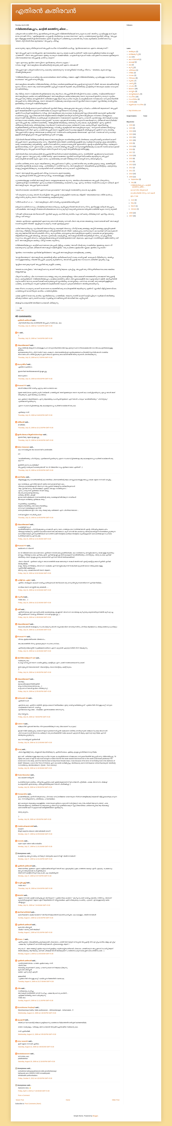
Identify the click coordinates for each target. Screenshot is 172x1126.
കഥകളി (131, 62)
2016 (131, 155)
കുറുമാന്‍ (20, 1020)
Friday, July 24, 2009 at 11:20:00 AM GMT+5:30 (34, 630)
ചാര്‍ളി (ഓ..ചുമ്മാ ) (24, 580)
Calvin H (20, 724)
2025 (131, 128)
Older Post (115, 1100)
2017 (131, 152)
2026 (131, 125)
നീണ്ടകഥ (132, 78)
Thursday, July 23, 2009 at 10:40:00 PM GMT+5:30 (35, 440)
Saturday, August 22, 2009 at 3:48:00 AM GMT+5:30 (36, 1047)
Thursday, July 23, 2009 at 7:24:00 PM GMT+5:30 (35, 326)
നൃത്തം (131, 81)
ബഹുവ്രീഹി (22, 364)
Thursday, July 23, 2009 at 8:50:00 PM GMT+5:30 (35, 379)
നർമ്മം (131, 73)
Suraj (19, 749)
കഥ (22, 310)
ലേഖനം (131, 88)
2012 (131, 168)
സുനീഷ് (20, 597)
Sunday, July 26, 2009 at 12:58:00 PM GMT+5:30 (35, 787)
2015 (131, 158)
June (133, 200)
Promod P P (21, 385)
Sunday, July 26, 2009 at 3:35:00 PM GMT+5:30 (34, 819)
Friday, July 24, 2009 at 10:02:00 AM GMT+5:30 (34, 573)
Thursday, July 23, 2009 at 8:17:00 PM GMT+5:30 (35, 357)
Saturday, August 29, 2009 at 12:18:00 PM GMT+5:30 (36, 1061)
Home (68, 1100)
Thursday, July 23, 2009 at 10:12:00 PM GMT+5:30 (35, 428)
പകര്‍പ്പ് (131, 83)
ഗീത (19, 988)
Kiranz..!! (20, 939)
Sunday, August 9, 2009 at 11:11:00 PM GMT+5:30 (35, 1000)
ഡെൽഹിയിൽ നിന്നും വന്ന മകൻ (143, 193)
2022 (131, 137)
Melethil (20, 895)
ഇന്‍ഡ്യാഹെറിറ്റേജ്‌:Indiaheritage (30, 434)
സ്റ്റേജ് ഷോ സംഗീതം (136, 104)
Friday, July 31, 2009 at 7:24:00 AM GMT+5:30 (34, 905)
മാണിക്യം (21, 477)
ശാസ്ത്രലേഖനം (134, 94)
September (135, 179)
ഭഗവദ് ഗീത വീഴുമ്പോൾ (139, 190)
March (133, 206)
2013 (131, 164)
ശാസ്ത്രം (132, 91)
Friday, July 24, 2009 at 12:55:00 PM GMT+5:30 (34, 691)
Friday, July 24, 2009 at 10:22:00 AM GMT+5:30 (34, 603)
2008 (131, 213)
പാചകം (131, 86)
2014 (131, 161)
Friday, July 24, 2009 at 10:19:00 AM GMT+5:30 (34, 590)
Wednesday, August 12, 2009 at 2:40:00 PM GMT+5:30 (37, 1013)
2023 (131, 134)
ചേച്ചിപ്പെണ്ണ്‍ (21, 883)
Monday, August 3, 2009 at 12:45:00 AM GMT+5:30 (35, 954)
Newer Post (20, 1100)
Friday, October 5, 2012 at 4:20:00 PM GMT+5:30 (35, 1078)
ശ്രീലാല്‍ (20, 422)
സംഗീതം (132, 97)
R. (18, 333)
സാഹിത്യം (133, 99)
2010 (131, 174)
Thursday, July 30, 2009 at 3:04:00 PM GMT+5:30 (35, 888)
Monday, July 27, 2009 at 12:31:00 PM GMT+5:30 (35, 859)
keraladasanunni (23, 1054)
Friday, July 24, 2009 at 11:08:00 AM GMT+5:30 (34, 617)
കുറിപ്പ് (131, 67)
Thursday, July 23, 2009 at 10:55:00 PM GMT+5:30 (35, 470)
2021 (131, 140)
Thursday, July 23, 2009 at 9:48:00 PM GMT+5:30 (35, 415)
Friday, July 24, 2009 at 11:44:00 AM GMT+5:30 (34, 651)
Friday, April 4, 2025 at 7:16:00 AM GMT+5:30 (33, 1091)
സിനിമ (131, 102)
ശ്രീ (18, 609)
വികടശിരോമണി (23, 345)
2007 (131, 216)
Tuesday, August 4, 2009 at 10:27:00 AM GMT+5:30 (36, 981)
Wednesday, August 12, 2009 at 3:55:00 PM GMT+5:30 (37, 1034)
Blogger (95, 1116)
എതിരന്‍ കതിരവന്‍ (45, 10)
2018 (131, 149)
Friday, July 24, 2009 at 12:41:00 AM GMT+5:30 (34, 539)
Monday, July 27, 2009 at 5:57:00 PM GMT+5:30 (34, 876)
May (132, 203)
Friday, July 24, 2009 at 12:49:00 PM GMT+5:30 (34, 672)
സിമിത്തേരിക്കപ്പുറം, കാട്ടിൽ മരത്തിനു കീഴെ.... (141, 186)
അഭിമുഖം (132, 51)
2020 (131, 143)
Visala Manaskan (23, 775)
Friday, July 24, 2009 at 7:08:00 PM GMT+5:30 (34, 717)
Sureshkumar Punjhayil (26, 1007)
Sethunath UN (22, 698)
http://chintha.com (135, 110)
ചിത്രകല (132, 70)
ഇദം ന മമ (134, 196)
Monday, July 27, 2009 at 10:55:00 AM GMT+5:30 (35, 834)
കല (130, 65)
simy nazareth (22, 1041)
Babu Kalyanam (23, 447)
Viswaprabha (22, 794)
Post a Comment (24, 1095)
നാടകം (131, 75)
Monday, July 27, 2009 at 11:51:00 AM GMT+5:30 (35, 846)
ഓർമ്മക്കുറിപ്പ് (133, 54)
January (134, 209)
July (132, 182)
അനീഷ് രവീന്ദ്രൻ (24, 912)
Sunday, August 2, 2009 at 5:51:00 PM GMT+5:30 (35, 932)
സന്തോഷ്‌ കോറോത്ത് (25, 826)
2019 (131, 146)
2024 (131, 131)
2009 (131, 177)
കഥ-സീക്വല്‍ (134, 59)
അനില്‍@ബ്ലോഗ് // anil (26, 658)
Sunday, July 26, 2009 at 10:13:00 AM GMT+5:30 (35, 742)
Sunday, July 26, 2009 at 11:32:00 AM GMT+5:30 (35, 768)
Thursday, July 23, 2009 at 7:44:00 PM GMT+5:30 (35, 338)
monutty (20, 841)
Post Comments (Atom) (33, 1103)
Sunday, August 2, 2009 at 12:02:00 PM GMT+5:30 (35, 918)
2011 (131, 171)
